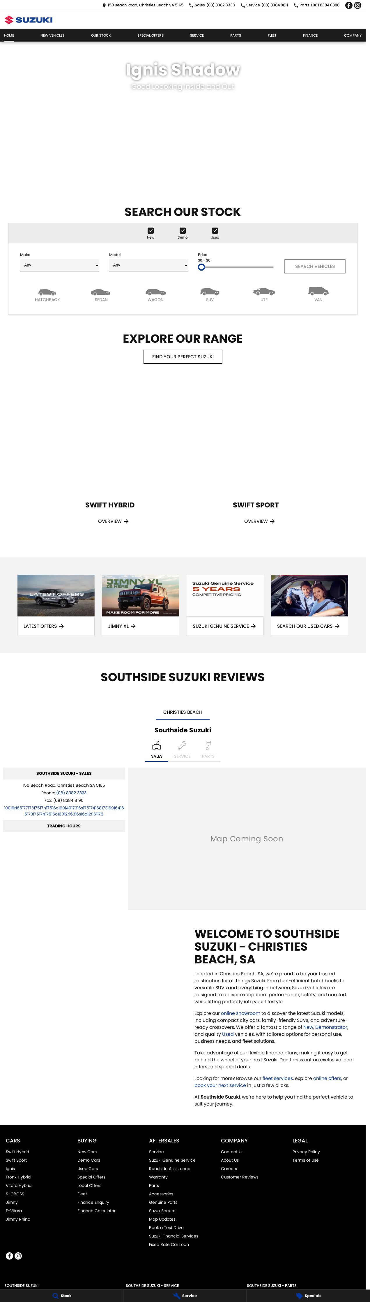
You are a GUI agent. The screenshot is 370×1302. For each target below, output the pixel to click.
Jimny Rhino (18, 1219)
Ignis (10, 1169)
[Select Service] (182, 751)
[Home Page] (28, 19)
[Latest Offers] (56, 605)
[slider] (201, 267)
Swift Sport (16, 1160)
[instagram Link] (357, 5)
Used (228, 1034)
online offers (327, 1078)
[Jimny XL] (140, 605)
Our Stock (101, 35)
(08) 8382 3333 (71, 793)
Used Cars (87, 1169)
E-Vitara (14, 1211)
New (308, 1027)
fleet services (278, 1078)
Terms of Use (306, 1160)
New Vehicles (52, 35)
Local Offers (89, 1185)
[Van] (318, 294)
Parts (235, 35)
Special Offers (150, 35)
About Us (230, 1160)
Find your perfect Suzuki (183, 356)
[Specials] (308, 1296)
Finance (310, 35)
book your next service (220, 1085)
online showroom (240, 1013)
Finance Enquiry (93, 1202)
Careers (229, 1169)
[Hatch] (47, 294)
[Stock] (61, 1296)
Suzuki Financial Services (173, 1236)
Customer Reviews (240, 1177)
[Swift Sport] (256, 458)
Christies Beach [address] (182, 712)
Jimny (12, 1202)
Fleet (272, 35)
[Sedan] (101, 294)
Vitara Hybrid (18, 1185)
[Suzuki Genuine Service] (225, 605)
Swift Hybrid (17, 1152)
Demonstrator (331, 1027)
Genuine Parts (163, 1202)
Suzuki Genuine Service (172, 1160)
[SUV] (210, 294)
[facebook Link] (349, 5)
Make (59, 261)
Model (148, 261)
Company (353, 35)
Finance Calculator (96, 1211)
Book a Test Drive (166, 1228)
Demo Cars (88, 1160)
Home (9, 35)
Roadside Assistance (169, 1169)
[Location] (156, 751)
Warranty (158, 1177)
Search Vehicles (315, 266)
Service (197, 35)
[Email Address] (64, 811)
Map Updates (162, 1219)
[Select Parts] (208, 751)
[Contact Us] (142, 5)
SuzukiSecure (162, 1211)
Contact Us (232, 1152)
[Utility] (264, 294)
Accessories (161, 1194)
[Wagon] (156, 294)
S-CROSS (15, 1194)
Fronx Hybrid (18, 1177)
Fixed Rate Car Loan (169, 1244)
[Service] (185, 1296)
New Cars (87, 1152)
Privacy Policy (306, 1152)
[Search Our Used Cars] (309, 605)
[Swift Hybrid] (110, 458)
